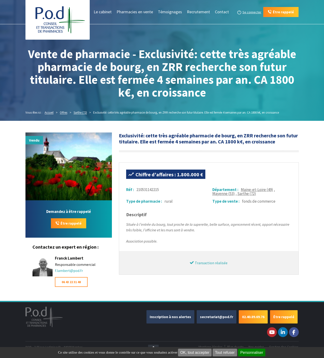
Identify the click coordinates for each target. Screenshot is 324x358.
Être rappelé (71, 223)
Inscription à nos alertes (170, 316)
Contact (222, 11)
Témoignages (170, 11)
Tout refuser (225, 353)
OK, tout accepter (195, 353)
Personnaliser (251, 353)
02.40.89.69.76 (253, 316)
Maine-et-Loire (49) (257, 189)
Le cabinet (103, 11)
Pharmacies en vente (135, 11)
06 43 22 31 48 (71, 282)
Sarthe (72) (246, 193)
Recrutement (198, 11)
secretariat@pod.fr (216, 316)
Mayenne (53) (223, 193)
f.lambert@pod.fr (69, 270)
